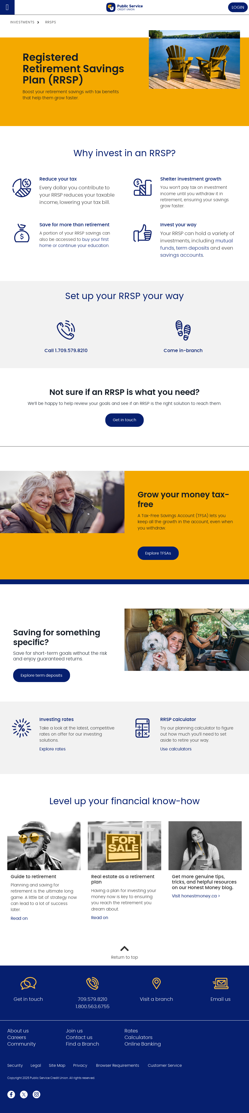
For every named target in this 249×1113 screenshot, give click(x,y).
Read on (19, 918)
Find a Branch (82, 1044)
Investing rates (56, 719)
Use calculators (176, 749)
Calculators (138, 1037)
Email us (221, 999)
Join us (74, 1031)
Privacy (80, 1065)
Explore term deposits (41, 675)
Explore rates (52, 749)
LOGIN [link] (238, 7)
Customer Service (165, 1065)
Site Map (57, 1065)
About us (18, 1031)
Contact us (79, 1037)
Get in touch (124, 420)
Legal (36, 1065)
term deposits (192, 248)
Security (15, 1065)
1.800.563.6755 (92, 1006)
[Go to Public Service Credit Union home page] (124, 7)
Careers (16, 1037)
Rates (131, 1031)
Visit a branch (156, 999)
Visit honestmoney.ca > (196, 896)
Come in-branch (183, 350)
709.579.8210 (92, 999)
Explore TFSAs (158, 553)
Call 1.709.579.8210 (66, 350)
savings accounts (181, 255)
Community (21, 1044)
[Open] (7, 7)
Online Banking (142, 1044)
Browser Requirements (117, 1065)
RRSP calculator (178, 719)
